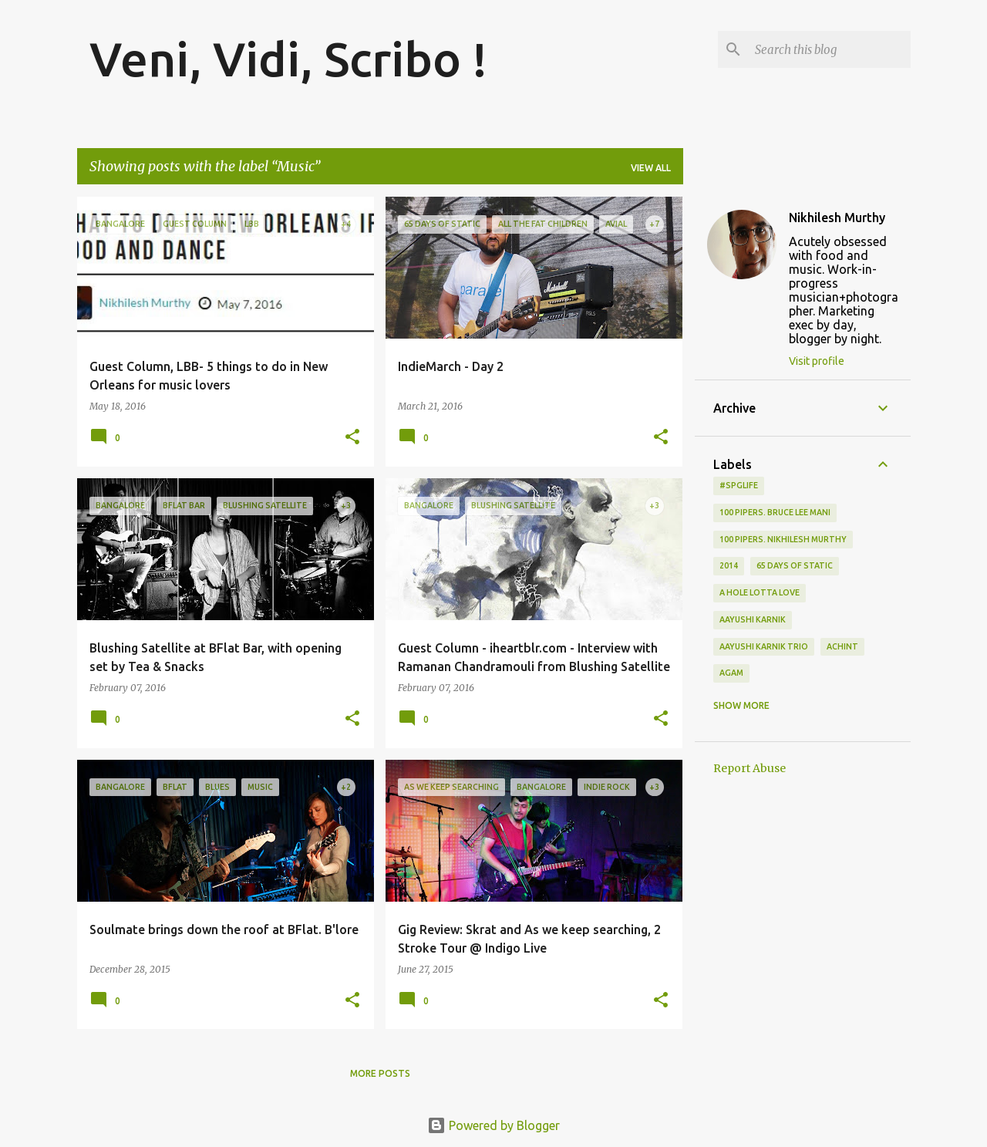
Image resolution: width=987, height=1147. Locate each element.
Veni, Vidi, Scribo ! (288, 59)
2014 (728, 565)
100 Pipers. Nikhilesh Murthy (783, 539)
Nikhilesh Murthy (837, 217)
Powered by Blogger (493, 1125)
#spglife (738, 485)
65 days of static (794, 565)
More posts (380, 1073)
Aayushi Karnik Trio (763, 646)
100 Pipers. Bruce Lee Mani (774, 512)
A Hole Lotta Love (759, 592)
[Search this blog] (830, 49)
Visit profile (816, 361)
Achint (842, 646)
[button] (352, 437)
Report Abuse (749, 768)
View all (651, 168)
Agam (731, 672)
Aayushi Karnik (752, 619)
